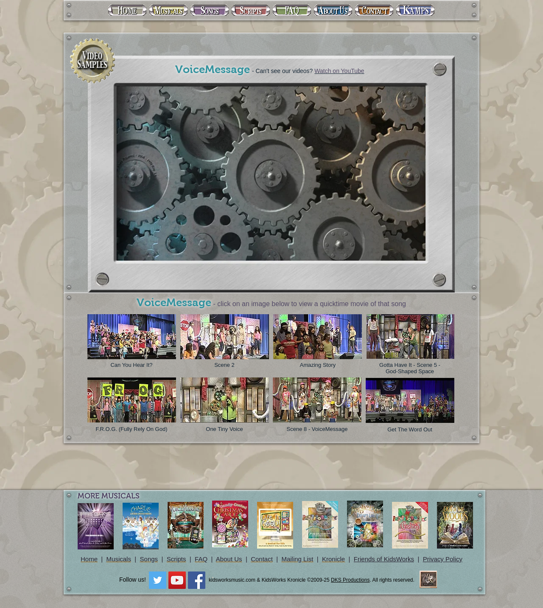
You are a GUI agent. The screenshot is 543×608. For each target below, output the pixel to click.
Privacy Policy (442, 559)
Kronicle (333, 559)
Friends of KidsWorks (384, 559)
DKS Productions (350, 580)
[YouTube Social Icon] (177, 580)
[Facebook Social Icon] (196, 580)
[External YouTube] (270, 171)
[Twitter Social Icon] (157, 580)
